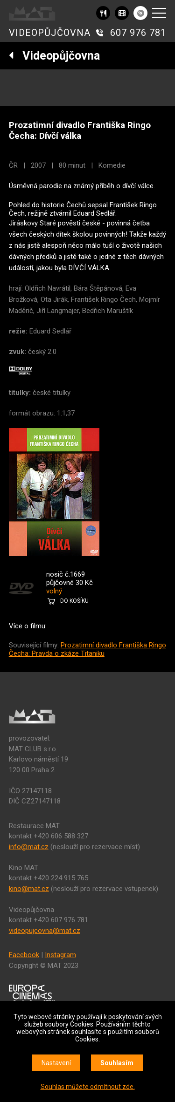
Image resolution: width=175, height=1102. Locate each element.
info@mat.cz (29, 847)
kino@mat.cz (29, 888)
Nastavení (56, 1063)
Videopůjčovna (54, 55)
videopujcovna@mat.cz (44, 930)
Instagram (60, 955)
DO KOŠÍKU (74, 601)
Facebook (24, 955)
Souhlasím (116, 1063)
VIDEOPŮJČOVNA (50, 32)
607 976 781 (138, 32)
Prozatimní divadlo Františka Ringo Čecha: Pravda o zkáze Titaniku (87, 649)
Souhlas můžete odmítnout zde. (88, 1086)
